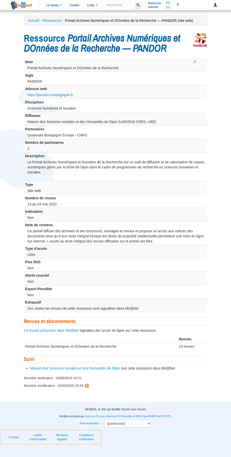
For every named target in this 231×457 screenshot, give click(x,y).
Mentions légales (62, 437)
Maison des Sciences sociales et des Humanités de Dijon (75, 368)
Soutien (74, 5)
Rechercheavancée (154, 5)
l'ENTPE (166, 416)
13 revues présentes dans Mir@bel (51, 330)
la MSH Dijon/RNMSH (145, 416)
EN (168, 3)
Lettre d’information (38, 437)
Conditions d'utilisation (86, 437)
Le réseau (54, 5)
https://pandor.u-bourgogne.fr (50, 95)
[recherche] (119, 5)
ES (168, 7)
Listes (92, 5)
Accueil (33, 21)
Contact (13, 437)
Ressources (52, 21)
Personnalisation (89, 423)
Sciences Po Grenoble (119, 416)
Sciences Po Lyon (95, 416)
